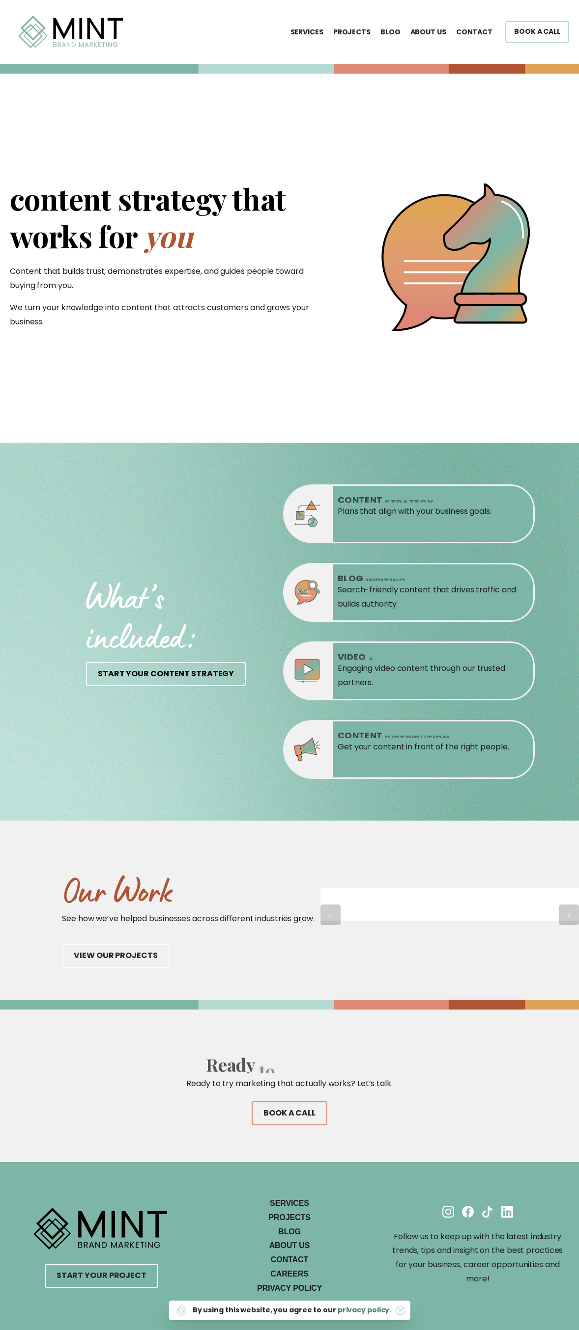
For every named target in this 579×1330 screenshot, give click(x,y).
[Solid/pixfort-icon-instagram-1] (448, 1211)
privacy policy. (365, 1310)
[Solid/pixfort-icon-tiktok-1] (487, 1211)
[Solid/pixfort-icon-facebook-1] (468, 1211)
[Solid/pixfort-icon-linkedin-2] (507, 1211)
